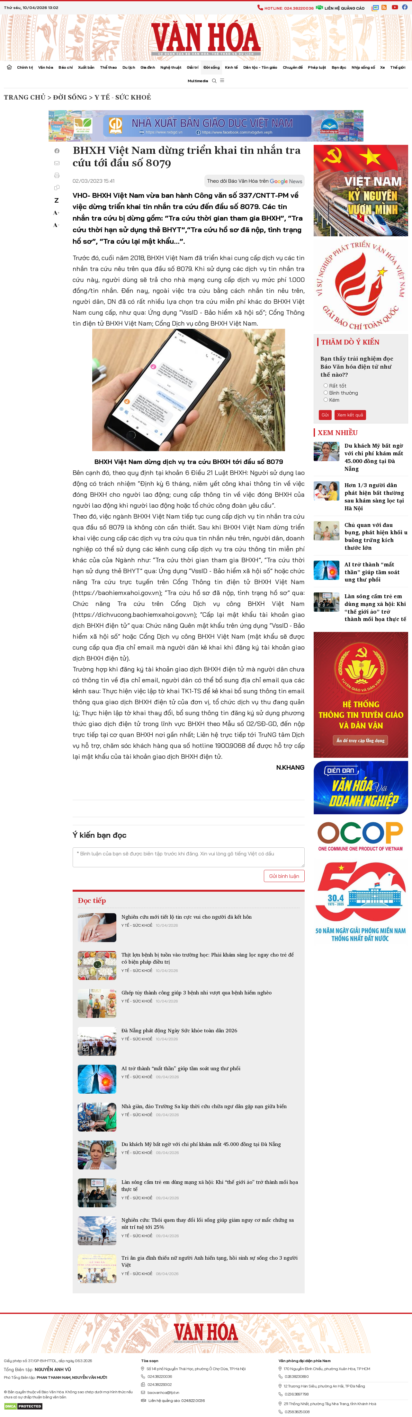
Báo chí (65, 67)
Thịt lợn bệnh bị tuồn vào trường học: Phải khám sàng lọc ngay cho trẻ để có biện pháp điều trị (207, 958)
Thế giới (397, 67)
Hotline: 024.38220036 (285, 8)
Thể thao (108, 67)
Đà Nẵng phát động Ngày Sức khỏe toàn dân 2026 (179, 1030)
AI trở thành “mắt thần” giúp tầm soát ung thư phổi (180, 1068)
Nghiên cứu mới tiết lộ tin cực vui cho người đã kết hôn (186, 917)
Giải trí (192, 67)
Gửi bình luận (284, 876)
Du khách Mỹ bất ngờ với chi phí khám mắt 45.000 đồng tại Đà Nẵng (201, 1144)
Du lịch (128, 67)
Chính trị (25, 67)
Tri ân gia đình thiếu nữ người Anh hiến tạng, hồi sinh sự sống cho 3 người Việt (209, 1261)
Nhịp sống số (363, 67)
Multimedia (198, 80)
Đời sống (211, 67)
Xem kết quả (350, 415)
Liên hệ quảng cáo (340, 8)
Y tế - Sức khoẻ (136, 925)
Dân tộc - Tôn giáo (260, 67)
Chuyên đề (293, 67)
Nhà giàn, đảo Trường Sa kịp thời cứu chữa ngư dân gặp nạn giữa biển (204, 1106)
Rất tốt (335, 385)
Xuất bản (86, 67)
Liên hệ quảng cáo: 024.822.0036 (172, 1400)
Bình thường (341, 392)
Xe (382, 67)
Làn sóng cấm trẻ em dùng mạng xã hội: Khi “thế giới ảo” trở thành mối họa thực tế (209, 1185)
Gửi (325, 415)
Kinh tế (231, 67)
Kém (331, 400)
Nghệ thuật (170, 67)
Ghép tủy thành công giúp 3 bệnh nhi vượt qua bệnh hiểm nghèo (196, 992)
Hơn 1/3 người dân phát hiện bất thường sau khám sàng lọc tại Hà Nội (374, 496)
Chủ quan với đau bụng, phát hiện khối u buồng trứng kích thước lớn (376, 536)
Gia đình (147, 67)
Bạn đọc (339, 67)
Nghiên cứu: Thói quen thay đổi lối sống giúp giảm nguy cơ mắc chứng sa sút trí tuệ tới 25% (207, 1223)
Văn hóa (45, 67)
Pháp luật (317, 67)
